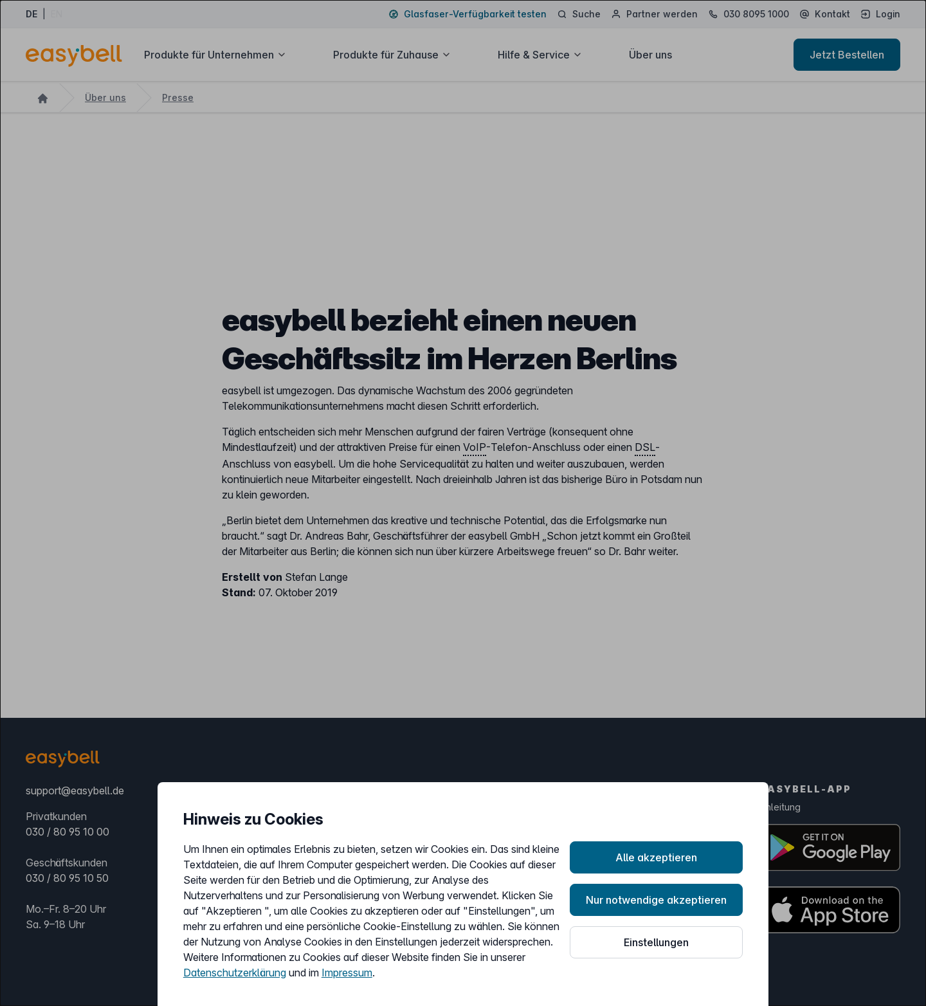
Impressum (347, 972)
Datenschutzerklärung (234, 972)
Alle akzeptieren (656, 857)
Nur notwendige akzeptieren (656, 899)
